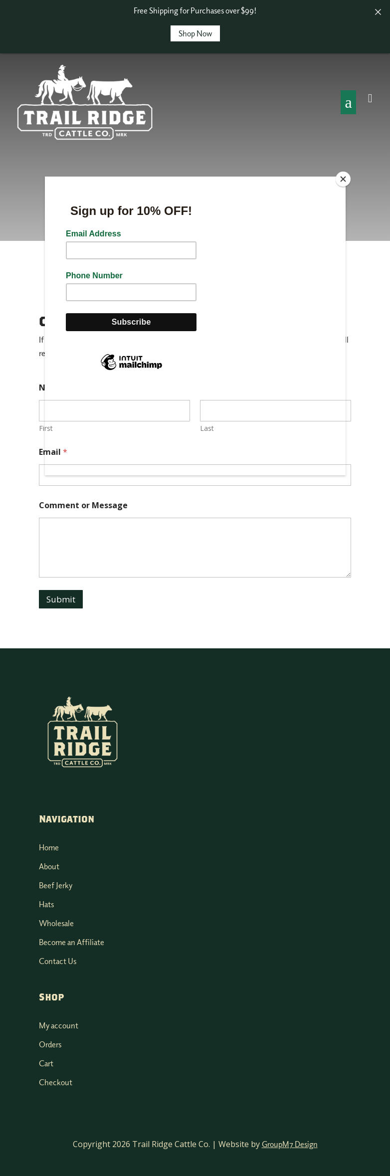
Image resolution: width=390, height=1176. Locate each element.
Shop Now (195, 33)
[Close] (343, 179)
